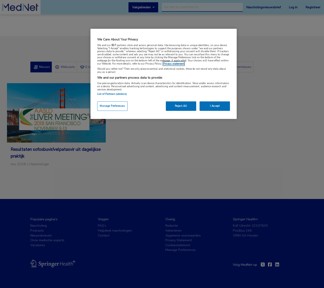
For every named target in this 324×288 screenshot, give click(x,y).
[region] (163, 74)
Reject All (181, 106)
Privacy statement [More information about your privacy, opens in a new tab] (173, 63)
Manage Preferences (112, 106)
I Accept (215, 106)
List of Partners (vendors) (112, 94)
